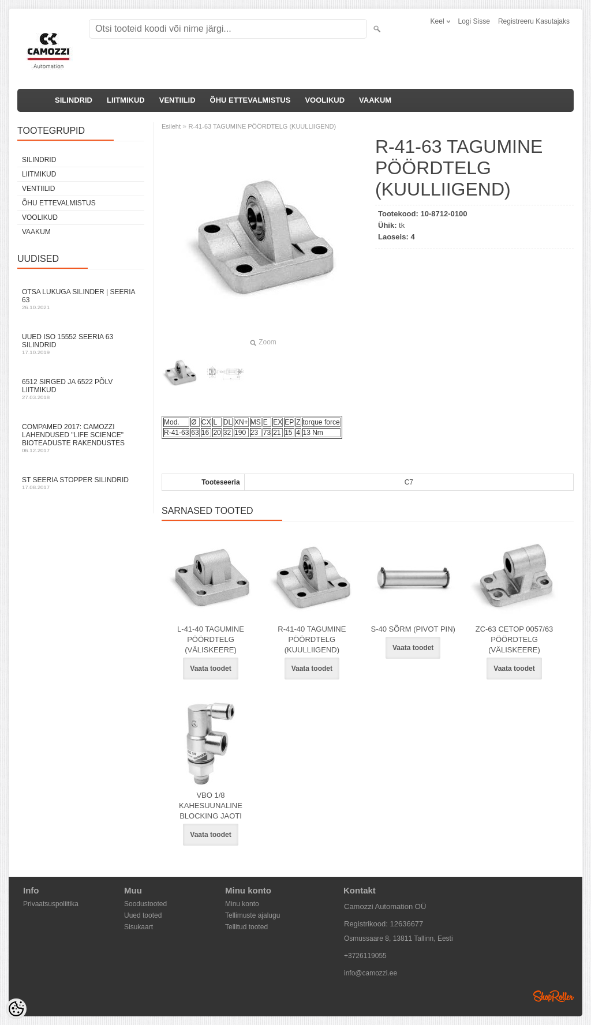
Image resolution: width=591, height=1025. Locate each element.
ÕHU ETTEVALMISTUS (250, 100)
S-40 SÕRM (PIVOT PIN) (413, 629)
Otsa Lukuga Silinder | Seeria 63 (81, 299)
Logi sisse (474, 21)
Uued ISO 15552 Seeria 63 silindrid (81, 344)
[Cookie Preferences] (16, 1008)
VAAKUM (375, 100)
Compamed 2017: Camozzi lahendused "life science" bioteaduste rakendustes (81, 438)
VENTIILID (177, 100)
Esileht (171, 126)
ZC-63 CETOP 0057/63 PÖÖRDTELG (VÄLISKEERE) (514, 639)
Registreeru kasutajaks (534, 21)
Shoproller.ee (553, 996)
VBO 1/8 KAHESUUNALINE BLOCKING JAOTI (210, 805)
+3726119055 (365, 956)
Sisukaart (138, 927)
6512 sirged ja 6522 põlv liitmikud (81, 389)
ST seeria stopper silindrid (81, 483)
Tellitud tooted (246, 927)
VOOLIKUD (325, 100)
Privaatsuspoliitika (50, 904)
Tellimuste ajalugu (252, 915)
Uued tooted (143, 915)
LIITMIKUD (126, 100)
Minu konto (242, 904)
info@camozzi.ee (370, 973)
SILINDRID (73, 100)
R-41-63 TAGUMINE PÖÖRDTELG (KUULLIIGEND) (262, 126)
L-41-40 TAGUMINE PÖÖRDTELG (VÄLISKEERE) (210, 639)
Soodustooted (145, 904)
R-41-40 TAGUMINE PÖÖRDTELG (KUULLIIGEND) (312, 639)
